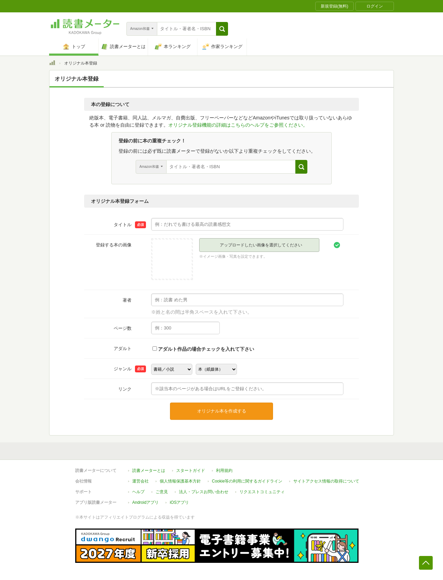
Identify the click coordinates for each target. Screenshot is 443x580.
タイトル (123, 224)
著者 (127, 300)
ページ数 (123, 328)
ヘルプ (138, 492)
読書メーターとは (148, 470)
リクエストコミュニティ (262, 492)
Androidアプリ (145, 502)
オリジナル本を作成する (221, 411)
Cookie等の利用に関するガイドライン (247, 481)
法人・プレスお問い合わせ (203, 492)
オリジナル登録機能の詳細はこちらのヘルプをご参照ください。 (238, 125)
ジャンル (123, 368)
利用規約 (224, 470)
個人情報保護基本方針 (180, 481)
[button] (222, 29)
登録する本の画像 (114, 244)
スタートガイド (190, 470)
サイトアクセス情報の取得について (326, 481)
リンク (125, 389)
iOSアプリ (179, 502)
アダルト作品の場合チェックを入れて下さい (206, 349)
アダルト (123, 348)
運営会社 (140, 481)
